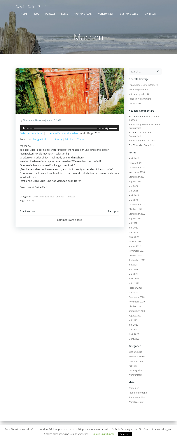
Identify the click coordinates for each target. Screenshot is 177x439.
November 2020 (136, 301)
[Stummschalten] (106, 128)
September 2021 (136, 260)
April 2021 (133, 278)
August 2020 (134, 315)
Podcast (50, 13)
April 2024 (133, 195)
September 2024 (136, 176)
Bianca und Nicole (32, 120)
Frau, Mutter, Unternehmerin (143, 85)
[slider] (65, 128)
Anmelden (133, 388)
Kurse (64, 13)
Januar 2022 (134, 246)
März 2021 (133, 283)
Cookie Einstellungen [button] (103, 433)
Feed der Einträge (137, 392)
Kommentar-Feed (137, 397)
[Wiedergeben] (24, 128)
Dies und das (135, 351)
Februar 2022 (135, 241)
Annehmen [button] (125, 434)
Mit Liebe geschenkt (138, 94)
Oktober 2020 (135, 306)
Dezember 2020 (136, 297)
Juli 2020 (132, 320)
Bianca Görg (134, 124)
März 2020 (133, 338)
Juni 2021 (133, 269)
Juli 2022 (132, 223)
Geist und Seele (129, 13)
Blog (36, 13)
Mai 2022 (133, 232)
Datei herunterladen (32, 133)
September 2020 (136, 311)
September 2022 (136, 213)
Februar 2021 (135, 287)
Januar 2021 (134, 292)
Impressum (150, 13)
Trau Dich (150, 140)
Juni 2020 (133, 324)
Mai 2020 (133, 329)
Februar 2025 (135, 163)
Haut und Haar (82, 13)
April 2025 (133, 158)
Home (24, 13)
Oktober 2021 (135, 255)
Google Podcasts (42, 139)
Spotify (59, 139)
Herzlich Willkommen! (139, 98)
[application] (69, 129)
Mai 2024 (133, 190)
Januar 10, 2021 (53, 120)
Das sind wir (134, 103)
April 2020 (133, 334)
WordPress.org (135, 401)
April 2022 (133, 237)
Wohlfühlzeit (106, 13)
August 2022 (134, 218)
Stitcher (69, 139)
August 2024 (134, 181)
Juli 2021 (132, 264)
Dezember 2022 (136, 204)
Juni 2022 (133, 227)
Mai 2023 (133, 199)
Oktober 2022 (135, 209)
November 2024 (136, 172)
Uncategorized (135, 370)
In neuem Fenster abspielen (62, 133)
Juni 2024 (133, 186)
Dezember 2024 (136, 167)
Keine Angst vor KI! (138, 89)
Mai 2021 (133, 274)
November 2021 (136, 250)
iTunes (80, 139)
